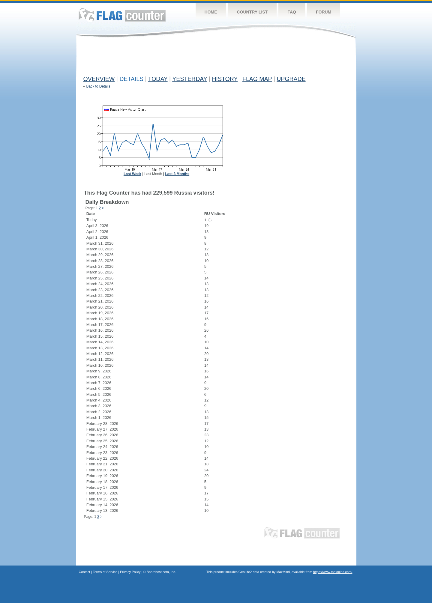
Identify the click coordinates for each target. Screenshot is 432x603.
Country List (252, 12)
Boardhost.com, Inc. (161, 572)
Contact (84, 572)
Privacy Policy (130, 572)
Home (211, 12)
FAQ (291, 12)
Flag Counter (122, 15)
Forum (323, 12)
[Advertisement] (192, 59)
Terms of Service (105, 572)
